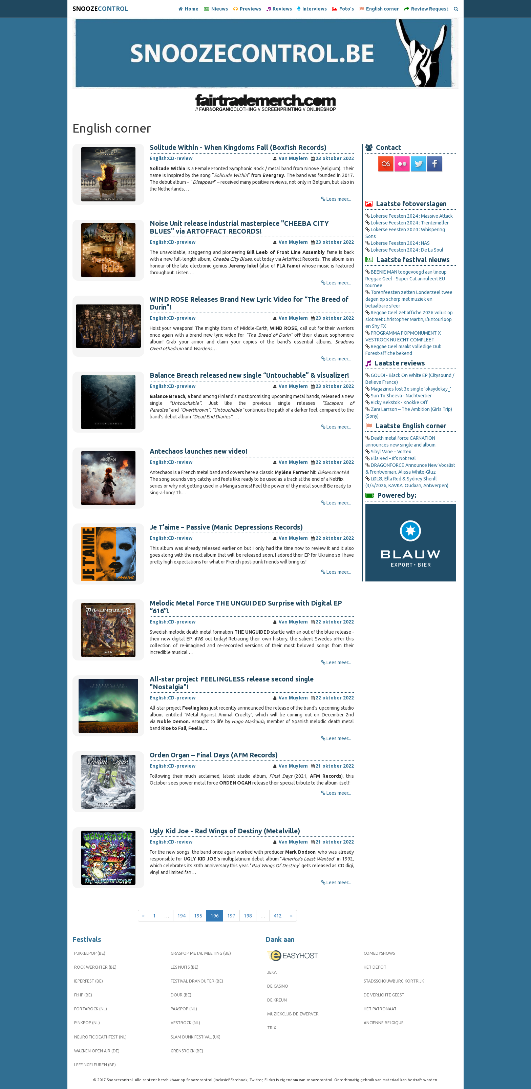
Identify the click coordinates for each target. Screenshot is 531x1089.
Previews (247, 9)
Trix (271, 1028)
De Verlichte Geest (384, 995)
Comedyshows (379, 953)
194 (181, 915)
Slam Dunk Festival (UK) (195, 1037)
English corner (379, 9)
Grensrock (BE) (187, 1051)
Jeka (272, 972)
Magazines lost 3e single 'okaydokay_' (411, 389)
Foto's (343, 9)
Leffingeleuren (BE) (95, 1065)
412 (278, 915)
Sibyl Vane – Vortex (391, 451)
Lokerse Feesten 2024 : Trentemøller (410, 222)
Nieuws (216, 9)
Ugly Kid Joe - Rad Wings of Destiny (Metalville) (225, 831)
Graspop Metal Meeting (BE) (201, 953)
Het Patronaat (380, 1009)
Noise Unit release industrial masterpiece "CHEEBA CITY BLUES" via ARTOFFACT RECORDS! (239, 227)
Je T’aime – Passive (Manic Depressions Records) (226, 527)
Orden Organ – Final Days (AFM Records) (214, 755)
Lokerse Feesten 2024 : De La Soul (407, 250)
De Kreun (277, 1000)
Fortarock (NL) (90, 1009)
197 (231, 915)
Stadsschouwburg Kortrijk (394, 981)
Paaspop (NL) (184, 1009)
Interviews (312, 9)
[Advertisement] (410, 185)
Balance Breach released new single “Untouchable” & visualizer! (249, 375)
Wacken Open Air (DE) (97, 1051)
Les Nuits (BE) (184, 967)
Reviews (279, 9)
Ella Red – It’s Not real (393, 458)
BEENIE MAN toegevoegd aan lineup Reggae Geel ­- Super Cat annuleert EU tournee (406, 278)
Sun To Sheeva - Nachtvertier (401, 395)
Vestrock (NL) (185, 1023)
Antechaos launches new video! (199, 451)
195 (198, 915)
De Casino (277, 986)
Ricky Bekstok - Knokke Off (399, 402)
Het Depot (375, 967)
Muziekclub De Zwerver (293, 1014)
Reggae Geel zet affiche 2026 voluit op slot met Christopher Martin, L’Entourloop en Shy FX (409, 319)
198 (248, 915)
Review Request (426, 9)
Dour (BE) (181, 995)
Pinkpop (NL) (87, 1023)
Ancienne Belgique (384, 1023)
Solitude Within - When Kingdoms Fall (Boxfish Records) (238, 147)
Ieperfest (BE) (88, 981)
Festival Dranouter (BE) (197, 981)
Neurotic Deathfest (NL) (100, 1037)
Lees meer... (338, 199)
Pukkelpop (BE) (89, 953)
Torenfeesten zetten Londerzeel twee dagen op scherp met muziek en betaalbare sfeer (408, 299)
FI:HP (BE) (83, 995)
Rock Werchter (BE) (95, 967)
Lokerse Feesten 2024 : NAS (400, 243)
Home (188, 9)
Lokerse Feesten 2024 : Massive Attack (412, 216)
